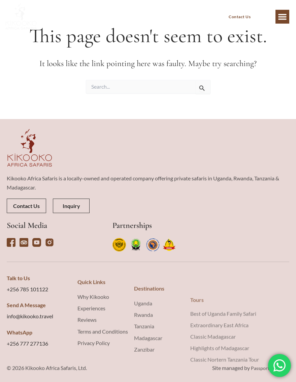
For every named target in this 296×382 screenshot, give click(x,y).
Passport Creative (267, 372)
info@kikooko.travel (30, 358)
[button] (282, 17)
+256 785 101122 (27, 331)
